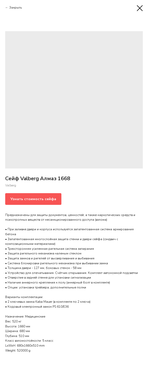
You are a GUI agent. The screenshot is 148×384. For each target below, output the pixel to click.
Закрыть (15, 7)
